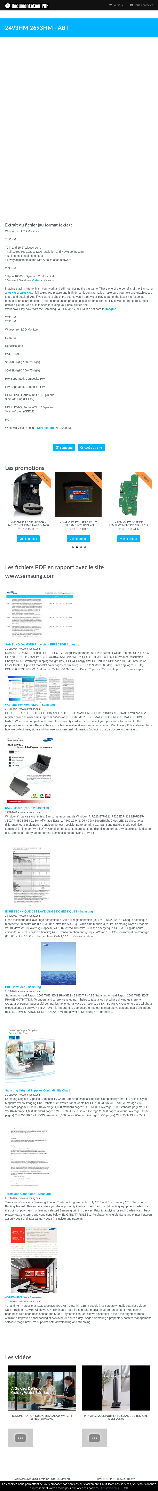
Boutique (116, 9)
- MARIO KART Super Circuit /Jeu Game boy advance (78, 524)
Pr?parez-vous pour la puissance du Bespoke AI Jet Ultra (116, 1417)
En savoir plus (110, 1488)
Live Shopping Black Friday (116, 1479)
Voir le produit (28, 538)
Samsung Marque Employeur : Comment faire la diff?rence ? (42, 1480)
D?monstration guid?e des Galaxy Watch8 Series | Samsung (42, 1417)
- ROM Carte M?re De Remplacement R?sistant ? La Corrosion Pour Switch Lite (129, 525)
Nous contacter (141, 9)
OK (126, 1488)
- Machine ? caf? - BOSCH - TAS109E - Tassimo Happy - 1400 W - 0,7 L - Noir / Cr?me (28, 525)
